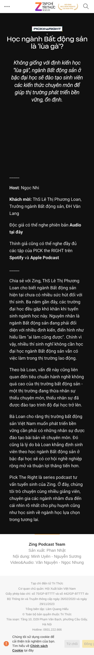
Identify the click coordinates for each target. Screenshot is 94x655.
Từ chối (72, 644)
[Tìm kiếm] (86, 7)
